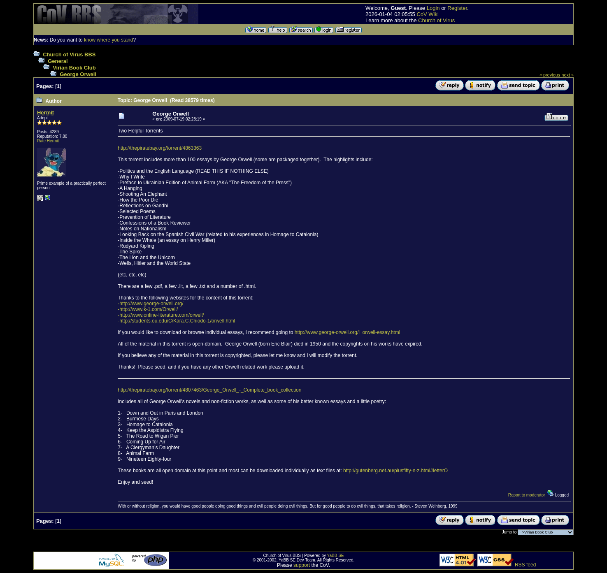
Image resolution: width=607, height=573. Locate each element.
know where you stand (108, 40)
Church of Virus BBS (69, 54)
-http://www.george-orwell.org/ (150, 303)
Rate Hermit (48, 141)
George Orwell (78, 74)
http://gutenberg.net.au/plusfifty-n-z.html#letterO (395, 470)
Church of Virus (436, 20)
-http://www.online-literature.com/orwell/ (161, 315)
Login (433, 8)
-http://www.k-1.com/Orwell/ (148, 309)
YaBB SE (335, 555)
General (57, 61)
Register (457, 8)
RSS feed (525, 565)
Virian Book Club (74, 68)
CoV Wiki (427, 14)
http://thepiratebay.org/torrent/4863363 (160, 148)
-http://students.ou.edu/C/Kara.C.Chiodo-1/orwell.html (176, 321)
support (301, 565)
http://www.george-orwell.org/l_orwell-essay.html (347, 332)
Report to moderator (526, 495)
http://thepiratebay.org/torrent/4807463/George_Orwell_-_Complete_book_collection (209, 390)
